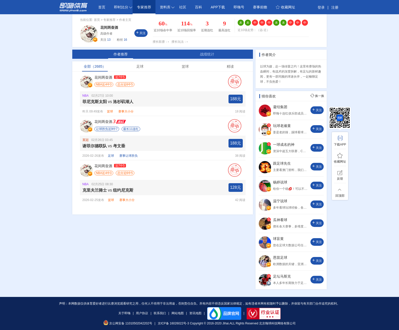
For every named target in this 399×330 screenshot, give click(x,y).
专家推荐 (144, 7)
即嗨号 (239, 7)
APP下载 (218, 7)
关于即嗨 (124, 313)
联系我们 (160, 313)
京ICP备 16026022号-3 (173, 323)
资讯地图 (195, 313)
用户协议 (142, 313)
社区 (182, 7)
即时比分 (123, 7)
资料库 (167, 7)
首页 (101, 7)
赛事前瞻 (260, 7)
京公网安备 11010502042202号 (127, 323)
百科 (198, 7)
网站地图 (178, 313)
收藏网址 (285, 7)
